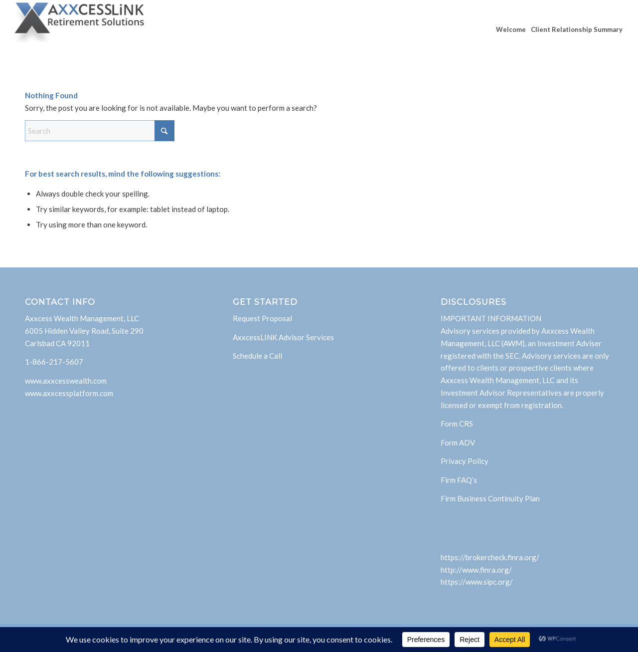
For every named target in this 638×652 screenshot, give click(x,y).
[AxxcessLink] (80, 29)
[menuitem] (510, 29)
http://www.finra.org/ (476, 569)
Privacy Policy (464, 460)
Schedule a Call (257, 355)
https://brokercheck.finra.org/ (490, 557)
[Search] (99, 130)
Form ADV (458, 442)
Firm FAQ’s (459, 479)
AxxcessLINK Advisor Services (283, 337)
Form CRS (457, 423)
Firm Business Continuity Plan (490, 498)
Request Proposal (262, 318)
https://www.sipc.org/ (477, 581)
